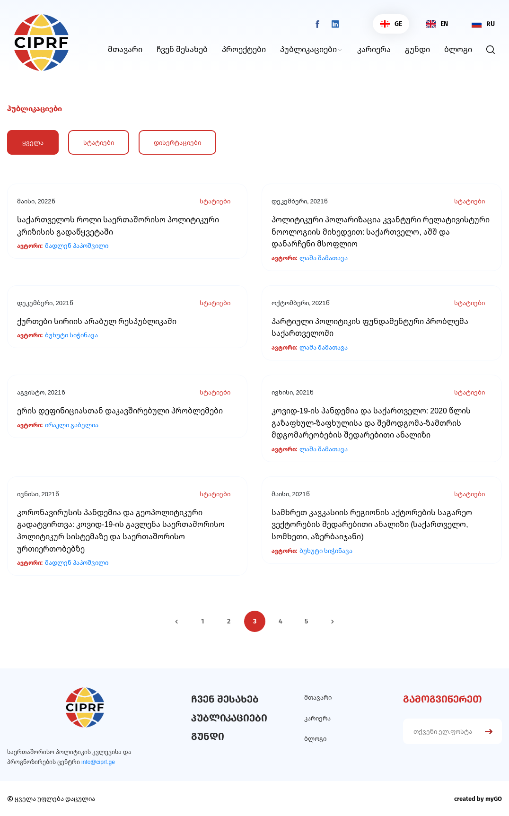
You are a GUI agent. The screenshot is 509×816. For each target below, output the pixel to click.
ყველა (33, 142)
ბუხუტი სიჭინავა (71, 335)
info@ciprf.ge (98, 762)
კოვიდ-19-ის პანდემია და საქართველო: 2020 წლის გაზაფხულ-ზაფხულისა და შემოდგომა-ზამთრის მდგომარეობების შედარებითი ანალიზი (371, 422)
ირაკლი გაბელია (71, 425)
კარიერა (374, 49)
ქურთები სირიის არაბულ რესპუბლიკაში (96, 321)
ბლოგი (458, 49)
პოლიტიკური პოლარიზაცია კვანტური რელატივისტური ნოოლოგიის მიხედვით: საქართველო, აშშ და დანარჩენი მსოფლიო (381, 231)
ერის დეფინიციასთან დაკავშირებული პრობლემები (120, 410)
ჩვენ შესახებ (182, 49)
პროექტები (244, 49)
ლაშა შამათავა (323, 258)
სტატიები (98, 142)
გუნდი (417, 49)
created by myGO (478, 799)
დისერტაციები (177, 142)
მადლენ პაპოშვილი (76, 246)
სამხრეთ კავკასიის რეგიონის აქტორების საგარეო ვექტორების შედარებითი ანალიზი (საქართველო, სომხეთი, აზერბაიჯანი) (372, 524)
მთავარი (125, 49)
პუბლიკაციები (308, 49)
